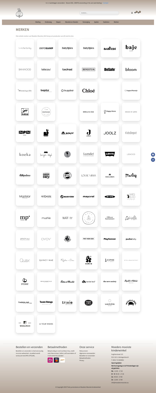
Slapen (58, 22)
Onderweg (48, 22)
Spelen (96, 22)
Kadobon (106, 22)
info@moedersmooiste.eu (120, 383)
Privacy (81, 360)
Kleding (37, 22)
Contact (105, 3)
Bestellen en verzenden (87, 356)
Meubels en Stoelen (71, 22)
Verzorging (86, 22)
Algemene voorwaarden (87, 353)
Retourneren (83, 351)
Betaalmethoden (85, 358)
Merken (116, 22)
